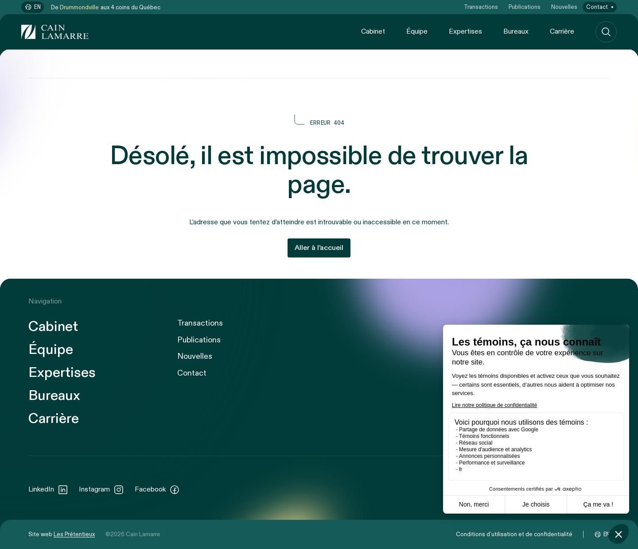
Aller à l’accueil (319, 248)
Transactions (481, 7)
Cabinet (373, 31)
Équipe (417, 31)
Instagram (101, 489)
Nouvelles (564, 7)
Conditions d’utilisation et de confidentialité (514, 534)
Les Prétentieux (74, 534)
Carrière (562, 31)
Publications (525, 7)
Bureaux (516, 31)
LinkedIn (48, 489)
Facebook (157, 489)
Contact (597, 7)
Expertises (465, 31)
